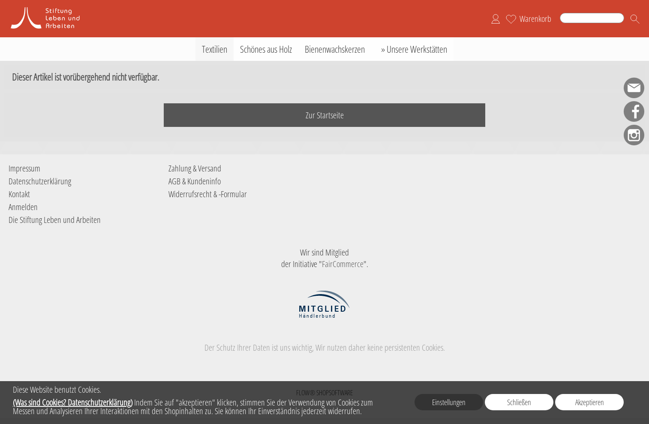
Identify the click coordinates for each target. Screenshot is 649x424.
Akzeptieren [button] (589, 402)
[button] (634, 18)
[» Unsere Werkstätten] (412, 49)
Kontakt (19, 194)
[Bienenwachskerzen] (334, 49)
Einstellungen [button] (449, 402)
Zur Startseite (325, 115)
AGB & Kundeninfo (194, 181)
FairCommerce (343, 264)
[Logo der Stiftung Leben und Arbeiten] (51, 9)
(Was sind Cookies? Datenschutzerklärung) (72, 402)
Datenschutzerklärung (40, 181)
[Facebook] (634, 111)
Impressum (24, 168)
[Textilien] (214, 49)
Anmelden (23, 207)
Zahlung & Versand (194, 168)
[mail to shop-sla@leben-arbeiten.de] (634, 88)
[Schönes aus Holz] (266, 49)
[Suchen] (592, 18)
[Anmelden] (495, 18)
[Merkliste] (511, 18)
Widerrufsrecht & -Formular (207, 194)
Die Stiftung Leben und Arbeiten (55, 220)
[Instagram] (634, 135)
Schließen (519, 402)
